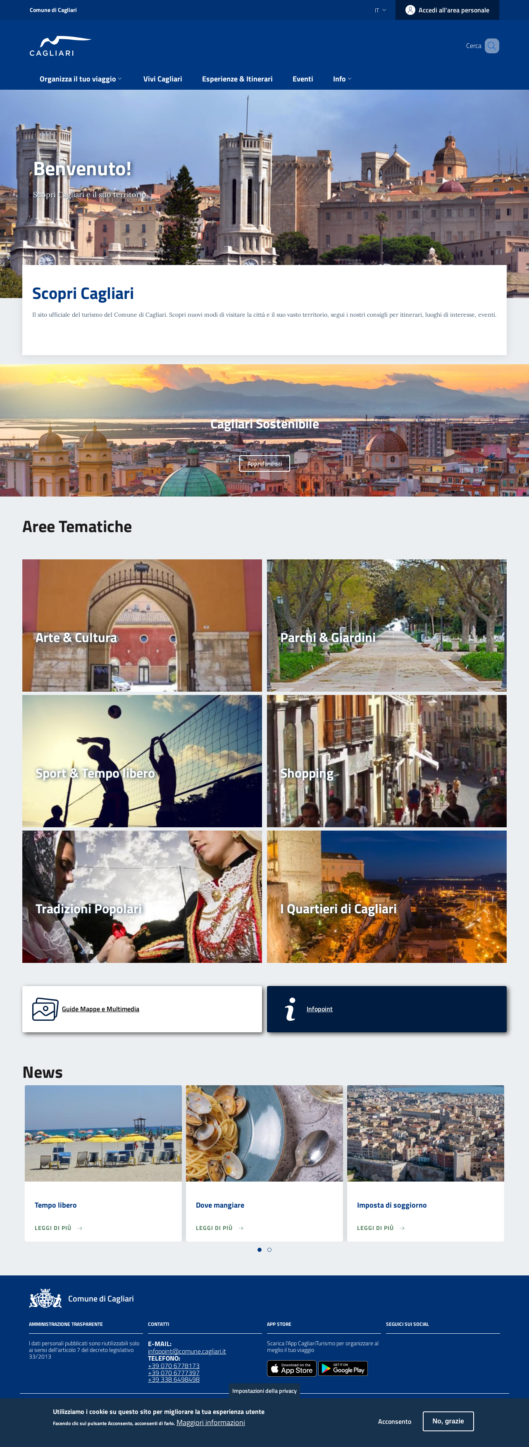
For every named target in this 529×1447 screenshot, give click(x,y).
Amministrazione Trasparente (66, 1324)
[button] (259, 1250)
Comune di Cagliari (53, 9)
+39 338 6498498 (174, 1379)
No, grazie (448, 1424)
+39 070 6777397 (174, 1373)
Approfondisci (265, 463)
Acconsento (394, 1425)
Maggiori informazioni (210, 1426)
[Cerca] (489, 46)
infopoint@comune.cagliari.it (187, 1351)
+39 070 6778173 (174, 1366)
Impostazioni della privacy (264, 1394)
